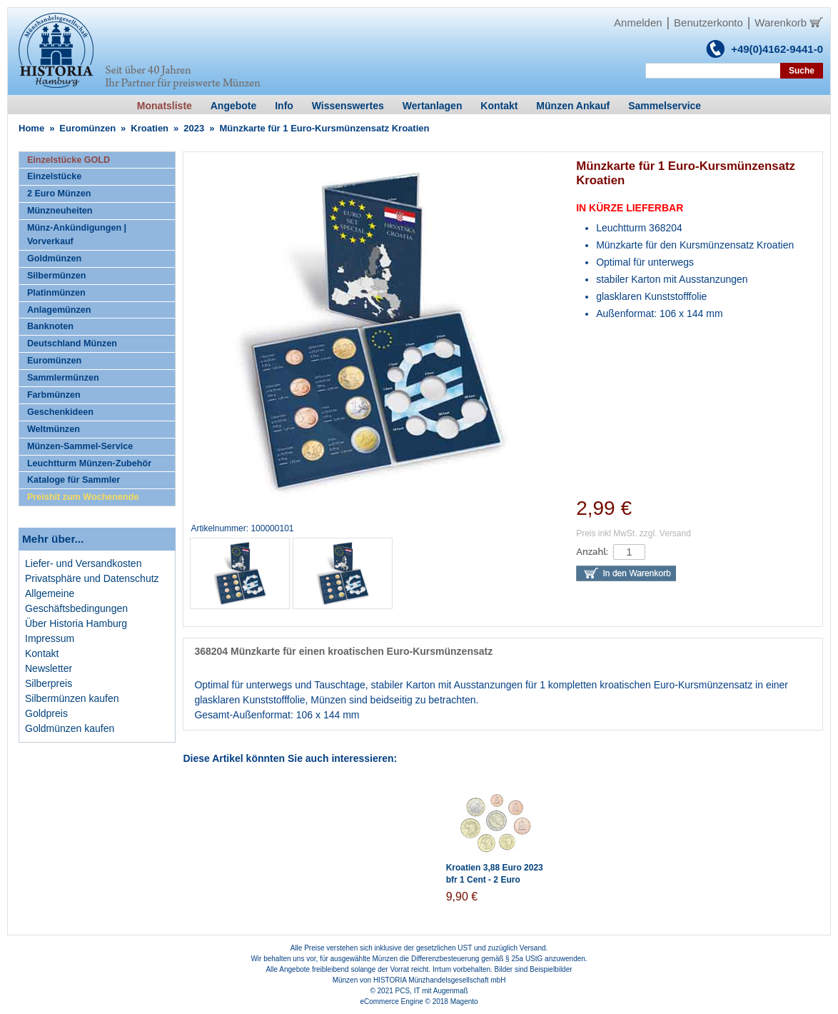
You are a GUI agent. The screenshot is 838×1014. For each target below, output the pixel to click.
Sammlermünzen (63, 378)
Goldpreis (46, 713)
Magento (464, 1001)
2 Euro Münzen (59, 194)
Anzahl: (592, 551)
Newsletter (48, 668)
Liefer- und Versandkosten (83, 563)
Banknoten (50, 326)
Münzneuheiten (60, 211)
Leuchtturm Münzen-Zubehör (89, 463)
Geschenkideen (60, 412)
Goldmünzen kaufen (69, 728)
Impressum (49, 638)
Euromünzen (87, 128)
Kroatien (149, 128)
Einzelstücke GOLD (68, 160)
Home (31, 128)
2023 (193, 128)
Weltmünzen (53, 429)
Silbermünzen (56, 276)
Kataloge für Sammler (73, 480)
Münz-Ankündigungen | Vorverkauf (76, 234)
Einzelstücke (54, 176)
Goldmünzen (54, 258)
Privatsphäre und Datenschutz (92, 578)
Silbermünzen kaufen (72, 698)
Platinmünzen (56, 293)
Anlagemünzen (59, 310)
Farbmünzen (54, 395)
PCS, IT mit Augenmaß (431, 991)
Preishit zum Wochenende (83, 497)
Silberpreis (48, 683)
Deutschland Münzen (72, 343)
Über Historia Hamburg (76, 623)
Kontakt (42, 653)
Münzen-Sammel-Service (80, 446)
